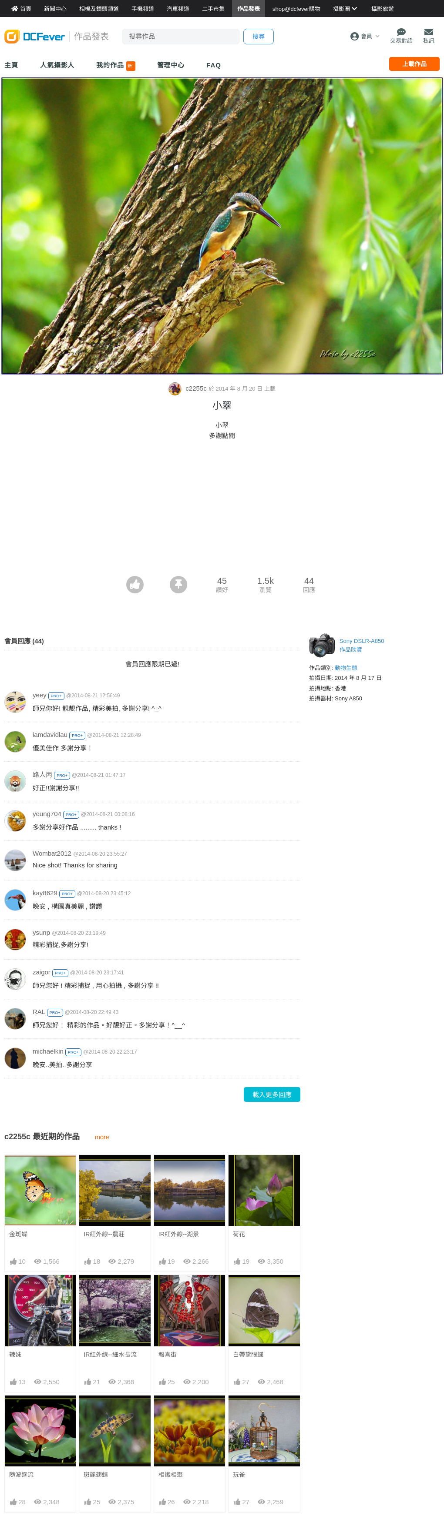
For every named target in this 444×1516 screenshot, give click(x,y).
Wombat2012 (52, 853)
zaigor (41, 972)
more (102, 1137)
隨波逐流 (21, 1474)
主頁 (11, 65)
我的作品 (115, 66)
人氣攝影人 (57, 65)
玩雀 (239, 1411)
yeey (40, 695)
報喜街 (167, 1354)
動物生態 (346, 668)
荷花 (239, 1234)
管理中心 (171, 65)
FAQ (213, 65)
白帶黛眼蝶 (248, 1354)
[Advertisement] (222, 511)
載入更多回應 (272, 1094)
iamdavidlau (50, 734)
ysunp (41, 932)
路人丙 (42, 774)
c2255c (188, 388)
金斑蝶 (18, 1234)
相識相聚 (170, 1411)
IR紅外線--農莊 (104, 1234)
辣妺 (15, 1354)
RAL (39, 1011)
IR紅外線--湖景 (178, 1234)
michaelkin (48, 1051)
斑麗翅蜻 (96, 1474)
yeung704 (47, 813)
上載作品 (414, 63)
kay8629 (45, 893)
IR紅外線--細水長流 (110, 1354)
